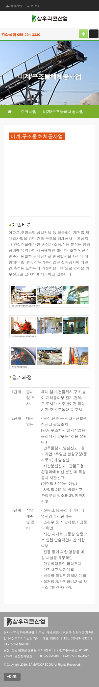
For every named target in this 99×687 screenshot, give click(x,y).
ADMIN (12, 676)
